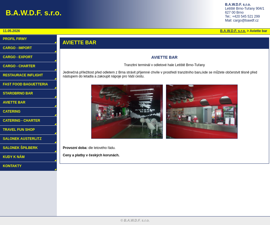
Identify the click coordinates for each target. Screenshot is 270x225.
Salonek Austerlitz (22, 139)
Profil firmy (15, 39)
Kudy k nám (13, 157)
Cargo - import (17, 48)
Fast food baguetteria (25, 84)
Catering (11, 111)
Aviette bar (14, 102)
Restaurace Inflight (23, 75)
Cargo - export (18, 57)
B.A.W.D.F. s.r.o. (233, 31)
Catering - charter (21, 121)
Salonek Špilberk (20, 148)
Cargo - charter (19, 66)
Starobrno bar (18, 93)
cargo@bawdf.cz (246, 20)
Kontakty (12, 166)
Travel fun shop (19, 130)
